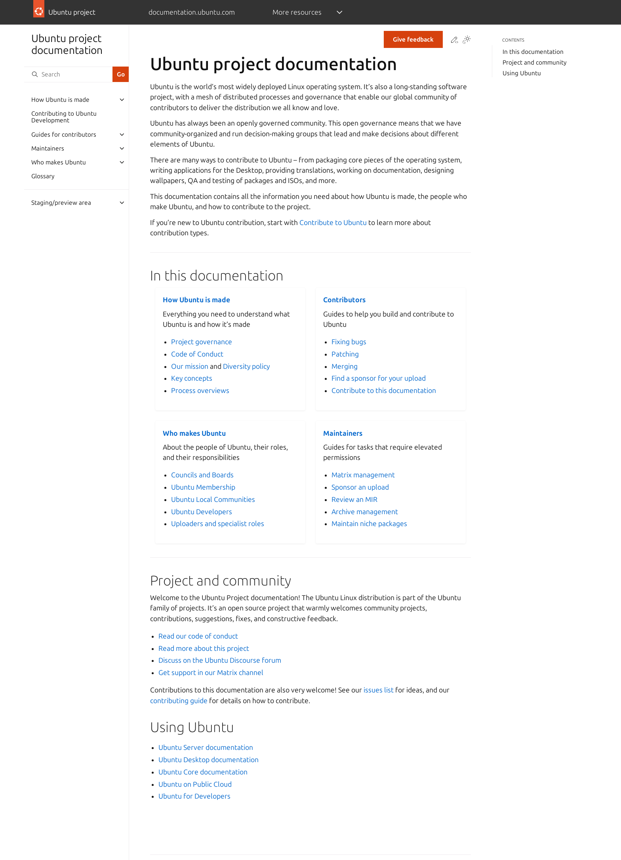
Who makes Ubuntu (58, 162)
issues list (379, 690)
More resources (297, 12)
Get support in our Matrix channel (210, 672)
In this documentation (533, 51)
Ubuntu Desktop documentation (208, 759)
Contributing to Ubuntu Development (64, 117)
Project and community (534, 62)
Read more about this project (203, 648)
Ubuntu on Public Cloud (195, 784)
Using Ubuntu (522, 73)
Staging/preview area (61, 202)
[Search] (68, 74)
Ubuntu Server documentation (205, 747)
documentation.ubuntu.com (192, 12)
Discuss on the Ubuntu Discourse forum (219, 660)
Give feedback (413, 39)
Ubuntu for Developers (194, 796)
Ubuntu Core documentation (203, 772)
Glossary (42, 176)
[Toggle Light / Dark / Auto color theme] (466, 40)
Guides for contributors (63, 134)
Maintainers (47, 148)
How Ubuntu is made (60, 99)
